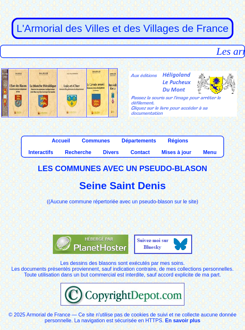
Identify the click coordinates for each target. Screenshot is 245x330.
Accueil (61, 140)
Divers (111, 152)
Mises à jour (176, 152)
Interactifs (40, 152)
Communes (96, 140)
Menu (210, 152)
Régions (178, 140)
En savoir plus (182, 320)
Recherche (78, 152)
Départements (139, 140)
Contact (140, 152)
